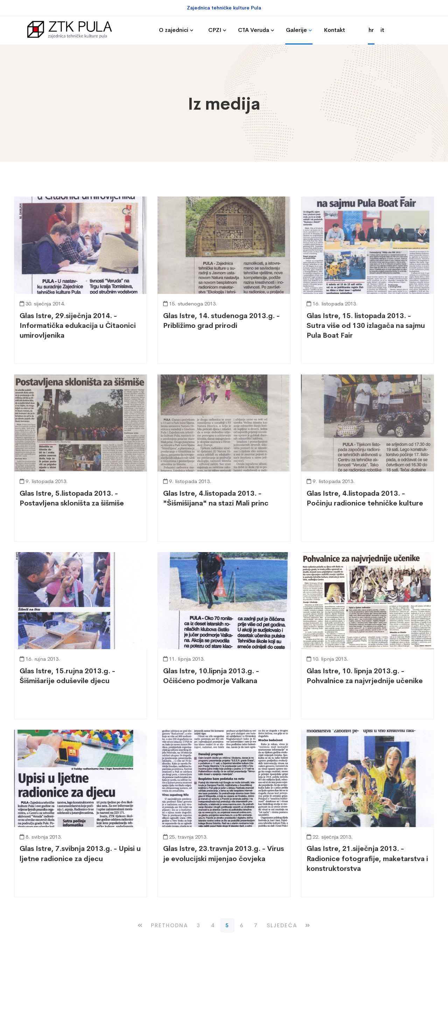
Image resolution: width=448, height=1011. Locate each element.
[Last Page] (308, 925)
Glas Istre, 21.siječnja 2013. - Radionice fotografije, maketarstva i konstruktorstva (367, 858)
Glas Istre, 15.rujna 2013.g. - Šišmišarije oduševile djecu (67, 676)
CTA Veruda (253, 30)
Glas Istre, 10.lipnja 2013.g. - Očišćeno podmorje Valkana (211, 676)
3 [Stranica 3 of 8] (199, 925)
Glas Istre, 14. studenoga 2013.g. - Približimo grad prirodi (221, 320)
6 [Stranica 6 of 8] (242, 925)
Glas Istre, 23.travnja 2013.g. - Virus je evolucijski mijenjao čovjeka (223, 853)
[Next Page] (282, 925)
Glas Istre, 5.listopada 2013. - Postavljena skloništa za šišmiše (72, 498)
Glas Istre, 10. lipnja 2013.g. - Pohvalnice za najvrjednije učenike (365, 676)
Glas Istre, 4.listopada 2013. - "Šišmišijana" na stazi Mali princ (215, 498)
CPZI (214, 30)
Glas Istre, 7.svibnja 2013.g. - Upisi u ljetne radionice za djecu (80, 853)
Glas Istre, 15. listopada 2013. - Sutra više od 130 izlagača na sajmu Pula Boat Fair (366, 325)
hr (371, 30)
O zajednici (173, 30)
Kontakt (334, 30)
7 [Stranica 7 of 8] (256, 925)
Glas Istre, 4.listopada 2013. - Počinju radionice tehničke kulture (365, 498)
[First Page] (140, 925)
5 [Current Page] (227, 925)
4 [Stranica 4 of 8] (213, 925)
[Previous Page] (169, 925)
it (382, 30)
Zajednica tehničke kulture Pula (224, 8)
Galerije (296, 30)
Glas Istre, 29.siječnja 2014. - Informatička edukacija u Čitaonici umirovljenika (78, 325)
